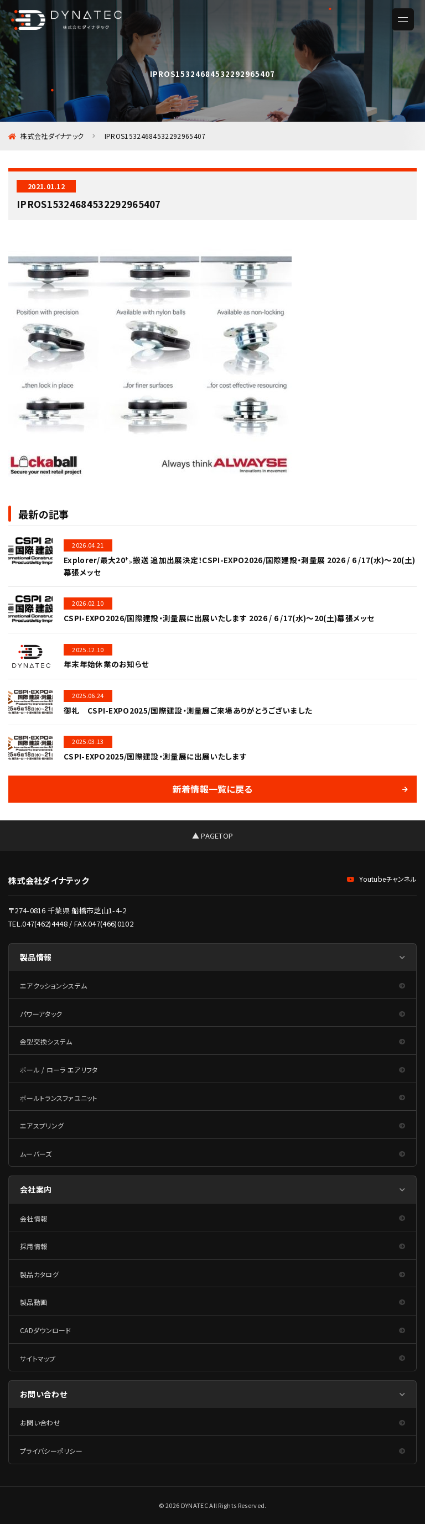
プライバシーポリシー (51, 1450)
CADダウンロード (45, 1330)
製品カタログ (39, 1274)
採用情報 (33, 1246)
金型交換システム (46, 1041)
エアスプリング (42, 1125)
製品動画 (33, 1302)
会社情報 (33, 1218)
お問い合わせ (40, 1422)
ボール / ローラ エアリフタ (59, 1069)
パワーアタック (41, 1013)
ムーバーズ (36, 1153)
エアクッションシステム (53, 985)
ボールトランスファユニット (58, 1097)
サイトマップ (37, 1358)
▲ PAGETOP (213, 835)
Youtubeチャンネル (382, 878)
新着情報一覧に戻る (213, 788)
